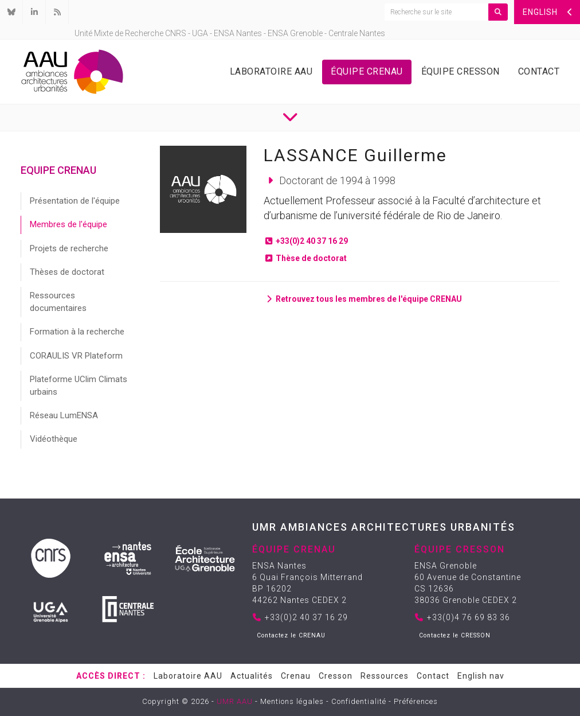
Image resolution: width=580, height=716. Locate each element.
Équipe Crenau (367, 71)
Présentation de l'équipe (75, 201)
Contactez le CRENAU (291, 635)
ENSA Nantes (238, 33)
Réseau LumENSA (64, 415)
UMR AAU (235, 701)
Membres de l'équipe (68, 224)
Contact (539, 71)
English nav (480, 675)
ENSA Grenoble (295, 33)
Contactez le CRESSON (455, 635)
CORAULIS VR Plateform (76, 356)
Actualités (251, 675)
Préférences (416, 701)
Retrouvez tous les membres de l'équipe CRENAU (363, 298)
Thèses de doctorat (67, 272)
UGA (200, 33)
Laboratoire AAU (271, 71)
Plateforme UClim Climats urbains (78, 385)
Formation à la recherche (77, 331)
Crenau (296, 675)
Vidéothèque (53, 439)
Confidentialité (358, 701)
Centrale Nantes (356, 33)
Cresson (335, 675)
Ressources (384, 675)
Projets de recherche (69, 248)
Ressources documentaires (58, 301)
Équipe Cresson (460, 71)
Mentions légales (292, 701)
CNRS (175, 33)
